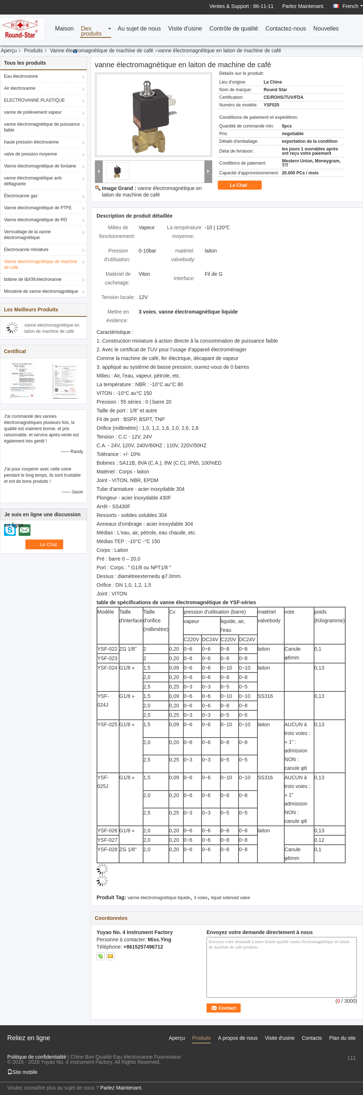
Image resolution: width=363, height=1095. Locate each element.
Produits (33, 50)
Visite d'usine (185, 29)
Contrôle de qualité (233, 29)
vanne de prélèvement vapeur (33, 112)
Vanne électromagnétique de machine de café (102, 50)
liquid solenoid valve (230, 897)
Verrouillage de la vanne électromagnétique (27, 234)
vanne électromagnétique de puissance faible (42, 127)
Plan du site (342, 1038)
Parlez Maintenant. (303, 6)
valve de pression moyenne (30, 154)
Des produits (91, 31)
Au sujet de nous (139, 29)
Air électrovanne (20, 88)
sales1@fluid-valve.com (329, 1065)
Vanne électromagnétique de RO (35, 219)
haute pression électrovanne (31, 142)
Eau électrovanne (21, 76)
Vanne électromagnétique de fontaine (40, 166)
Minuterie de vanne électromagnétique (41, 291)
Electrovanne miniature (26, 249)
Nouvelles (326, 29)
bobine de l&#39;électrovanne (33, 279)
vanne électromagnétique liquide (158, 897)
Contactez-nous (285, 29)
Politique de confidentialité (36, 1057)
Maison (64, 29)
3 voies (201, 897)
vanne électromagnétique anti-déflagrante (33, 180)
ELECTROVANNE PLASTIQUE (34, 100)
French (352, 6)
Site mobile (22, 1072)
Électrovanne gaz (21, 195)
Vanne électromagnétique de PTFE (38, 207)
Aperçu (9, 50)
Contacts (312, 1038)
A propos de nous (238, 1038)
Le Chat (243, 185)
